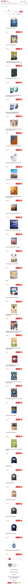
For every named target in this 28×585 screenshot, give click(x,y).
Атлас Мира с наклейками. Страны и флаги (14, 398)
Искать (26, 3)
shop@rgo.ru (14, 580)
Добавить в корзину (21, 32)
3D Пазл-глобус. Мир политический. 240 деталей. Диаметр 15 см (13, 96)
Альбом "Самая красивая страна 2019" (13, 213)
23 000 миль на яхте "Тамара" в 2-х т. (13, 78)
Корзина (24, 1)
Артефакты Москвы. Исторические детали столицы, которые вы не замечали (14, 332)
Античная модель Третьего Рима (12, 263)
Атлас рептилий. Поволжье (11, 432)
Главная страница (4, 6)
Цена (6, 11)
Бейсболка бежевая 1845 (10, 499)
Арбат (7, 280)
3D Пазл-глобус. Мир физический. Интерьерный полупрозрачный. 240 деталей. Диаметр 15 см (12, 113)
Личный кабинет (22, 1)
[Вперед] (20, 559)
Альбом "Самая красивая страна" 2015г (13, 230)
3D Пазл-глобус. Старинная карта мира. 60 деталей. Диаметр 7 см (14, 129)
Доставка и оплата (14, 569)
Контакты (14, 574)
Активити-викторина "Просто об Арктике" (13, 162)
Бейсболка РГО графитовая (11, 516)
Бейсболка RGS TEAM (10, 482)
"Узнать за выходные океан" (11, 44)
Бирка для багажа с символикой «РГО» (13, 550)
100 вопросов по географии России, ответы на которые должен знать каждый (14, 62)
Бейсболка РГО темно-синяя (11, 533)
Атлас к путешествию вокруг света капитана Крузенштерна (12, 365)
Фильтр (21, 11)
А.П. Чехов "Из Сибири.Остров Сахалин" (13, 145)
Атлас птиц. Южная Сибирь (11, 415)
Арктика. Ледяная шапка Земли (12, 297)
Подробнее (18, 65)
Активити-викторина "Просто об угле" (13, 179)
